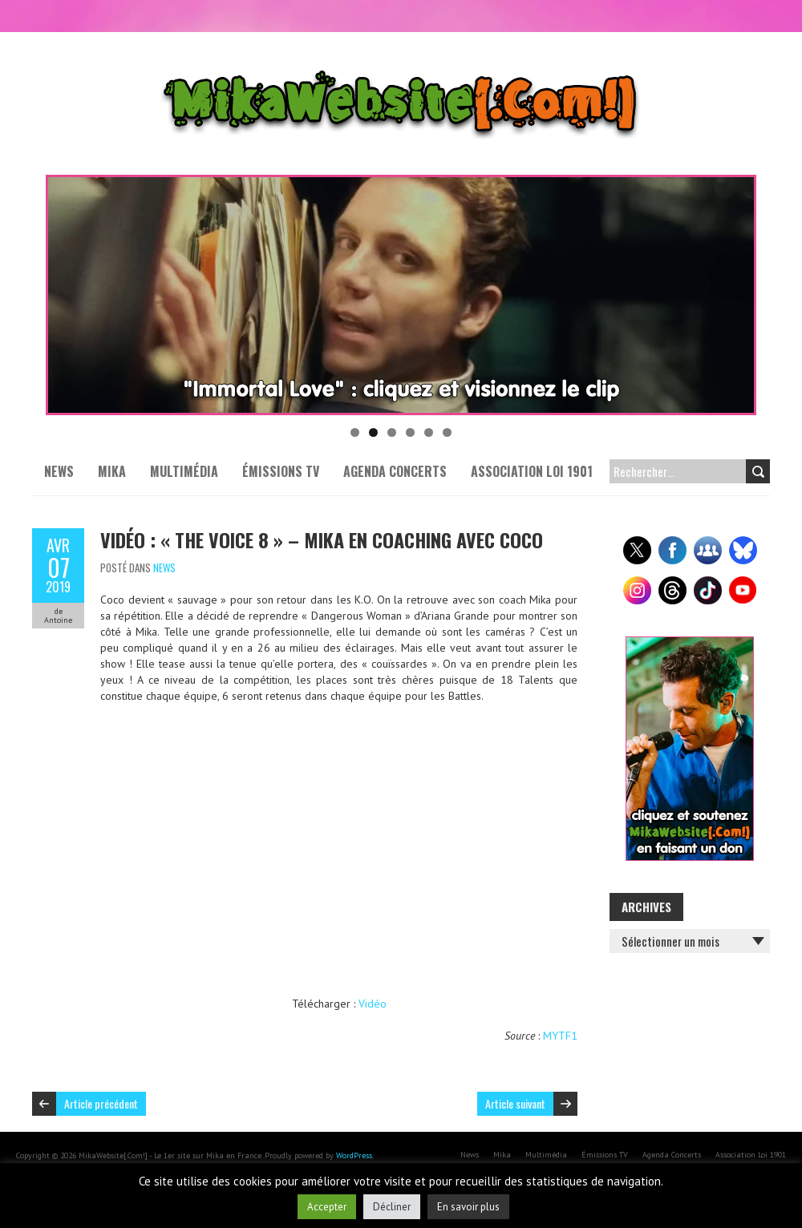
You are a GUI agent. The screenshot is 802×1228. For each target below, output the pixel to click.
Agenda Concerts (395, 471)
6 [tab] (447, 432)
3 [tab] (391, 432)
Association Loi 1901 (532, 471)
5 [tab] (428, 432)
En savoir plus (468, 1207)
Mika (112, 471)
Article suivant (515, 1103)
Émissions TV (280, 471)
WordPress (354, 1155)
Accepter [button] (326, 1207)
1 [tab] (354, 432)
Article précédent (101, 1103)
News (59, 471)
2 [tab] (373, 432)
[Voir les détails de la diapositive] (401, 295)
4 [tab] (410, 432)
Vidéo (372, 1003)
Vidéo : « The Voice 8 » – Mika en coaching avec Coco (321, 539)
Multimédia (184, 471)
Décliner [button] (392, 1207)
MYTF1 (560, 1035)
